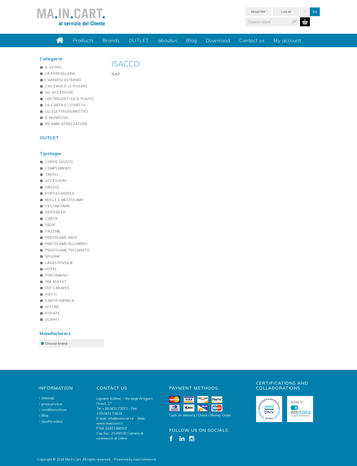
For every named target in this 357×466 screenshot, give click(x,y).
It (304, 12)
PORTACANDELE (59, 193)
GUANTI (52, 319)
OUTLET (139, 40)
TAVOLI (51, 174)
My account (287, 40)
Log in (286, 12)
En (315, 12)
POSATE (52, 313)
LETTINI (52, 306)
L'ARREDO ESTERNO (63, 80)
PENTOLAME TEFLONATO (67, 250)
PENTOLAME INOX (61, 237)
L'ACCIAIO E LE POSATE (66, 86)
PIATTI (51, 294)
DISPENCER (55, 212)
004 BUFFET (56, 281)
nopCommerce (144, 459)
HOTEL (51, 269)
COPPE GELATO (59, 162)
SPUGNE (52, 256)
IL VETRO (53, 67)
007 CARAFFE (57, 288)
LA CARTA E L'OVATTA (65, 105)
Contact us (252, 40)
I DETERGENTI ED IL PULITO (69, 99)
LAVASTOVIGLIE (59, 263)
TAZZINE (52, 231)
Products (83, 40)
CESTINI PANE (57, 206)
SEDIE (50, 225)
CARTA (51, 218)
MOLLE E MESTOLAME (64, 200)
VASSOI (52, 187)
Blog (191, 40)
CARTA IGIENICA (59, 300)
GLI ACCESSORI (59, 92)
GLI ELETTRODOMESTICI (66, 111)
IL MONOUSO (56, 117)
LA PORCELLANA (60, 73)
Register (258, 12)
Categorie (51, 59)
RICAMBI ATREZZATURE (66, 124)
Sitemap (47, 398)
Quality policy (51, 421)
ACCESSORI (55, 180)
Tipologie (50, 153)
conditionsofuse (53, 409)
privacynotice (51, 404)
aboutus (168, 40)
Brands (111, 40)
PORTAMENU (56, 275)
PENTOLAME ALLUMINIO (66, 243)
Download (218, 40)
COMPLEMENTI (58, 168)
